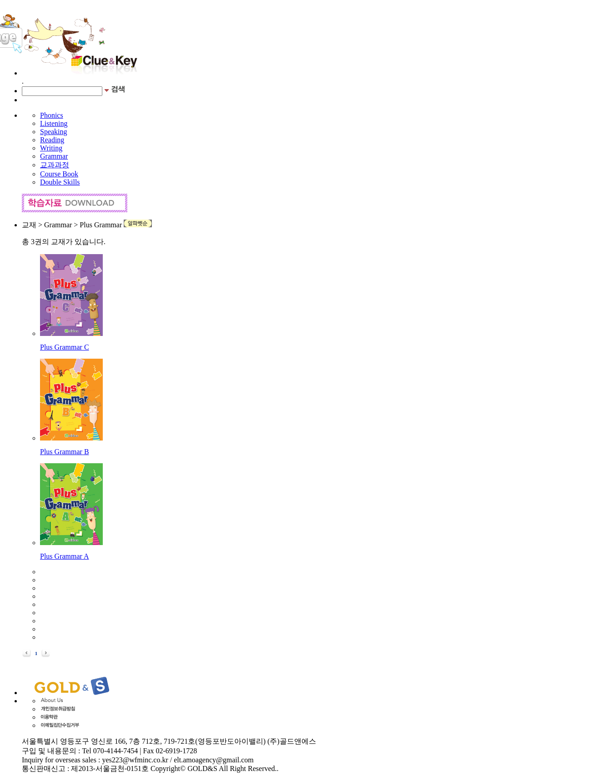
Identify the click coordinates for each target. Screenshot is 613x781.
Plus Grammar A (64, 556)
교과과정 (54, 165)
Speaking (53, 131)
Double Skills (60, 182)
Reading (52, 140)
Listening (53, 123)
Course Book (59, 174)
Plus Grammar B (64, 452)
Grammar (54, 156)
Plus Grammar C (64, 347)
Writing (51, 148)
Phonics (51, 115)
